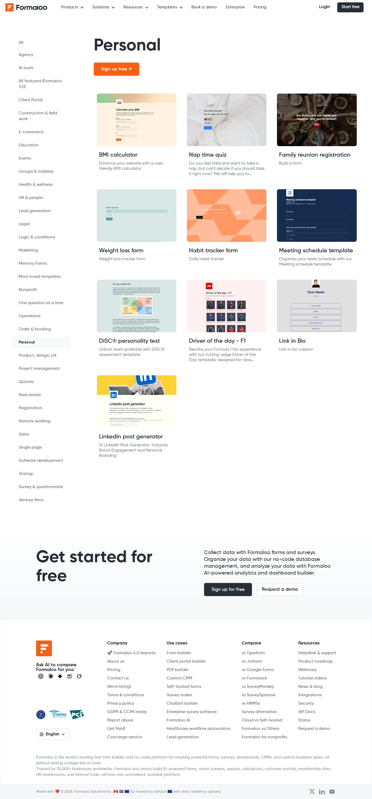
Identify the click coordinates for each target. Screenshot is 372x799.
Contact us (118, 678)
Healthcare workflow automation (199, 729)
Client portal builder (186, 661)
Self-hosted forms (184, 687)
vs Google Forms (258, 670)
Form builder (179, 653)
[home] (26, 7)
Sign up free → (116, 69)
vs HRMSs (251, 703)
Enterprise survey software (192, 712)
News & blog (310, 687)
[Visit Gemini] (60, 676)
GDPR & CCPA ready (127, 712)
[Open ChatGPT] (41, 676)
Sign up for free (228, 589)
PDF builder (178, 670)
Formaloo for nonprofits (264, 737)
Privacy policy (120, 703)
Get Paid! (116, 729)
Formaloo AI (178, 720)
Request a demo (280, 589)
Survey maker (179, 695)
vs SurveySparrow (258, 695)
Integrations (310, 695)
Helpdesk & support (317, 653)
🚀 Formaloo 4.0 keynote (131, 653)
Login (324, 7)
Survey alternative (259, 712)
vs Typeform (253, 653)
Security (306, 703)
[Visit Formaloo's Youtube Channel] (332, 791)
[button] (72, 7)
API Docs (306, 712)
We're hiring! (119, 687)
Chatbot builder (182, 703)
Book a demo (204, 7)
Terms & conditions (125, 695)
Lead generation (183, 737)
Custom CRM (179, 678)
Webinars (307, 670)
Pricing (260, 7)
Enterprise (235, 7)
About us (115, 661)
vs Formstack (254, 678)
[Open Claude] (51, 676)
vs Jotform (252, 661)
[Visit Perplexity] (69, 676)
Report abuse (120, 720)
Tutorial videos (312, 678)
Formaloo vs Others (260, 729)
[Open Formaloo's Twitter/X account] (312, 791)
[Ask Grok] (79, 676)
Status (304, 720)
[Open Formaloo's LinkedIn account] (322, 791)
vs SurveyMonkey (258, 687)
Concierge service (124, 737)
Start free (350, 7)
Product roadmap (315, 661)
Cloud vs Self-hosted (262, 720)
